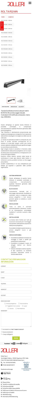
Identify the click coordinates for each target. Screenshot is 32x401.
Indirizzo (16, 291)
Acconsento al (12, 329)
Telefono (16, 285)
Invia (16, 338)
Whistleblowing (7, 394)
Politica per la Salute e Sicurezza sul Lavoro (15, 390)
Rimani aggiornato (7, 332)
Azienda (16, 268)
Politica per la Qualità (8, 392)
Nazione (16, 297)
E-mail (16, 279)
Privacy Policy (6, 382)
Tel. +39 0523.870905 (9, 362)
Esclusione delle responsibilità (11, 388)
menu (2, 24)
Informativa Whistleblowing (10, 396)
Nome (16, 273)
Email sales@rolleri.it (9, 365)
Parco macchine (5, 301)
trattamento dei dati (17, 329)
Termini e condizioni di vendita (11, 384)
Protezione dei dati (8, 386)
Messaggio (16, 318)
